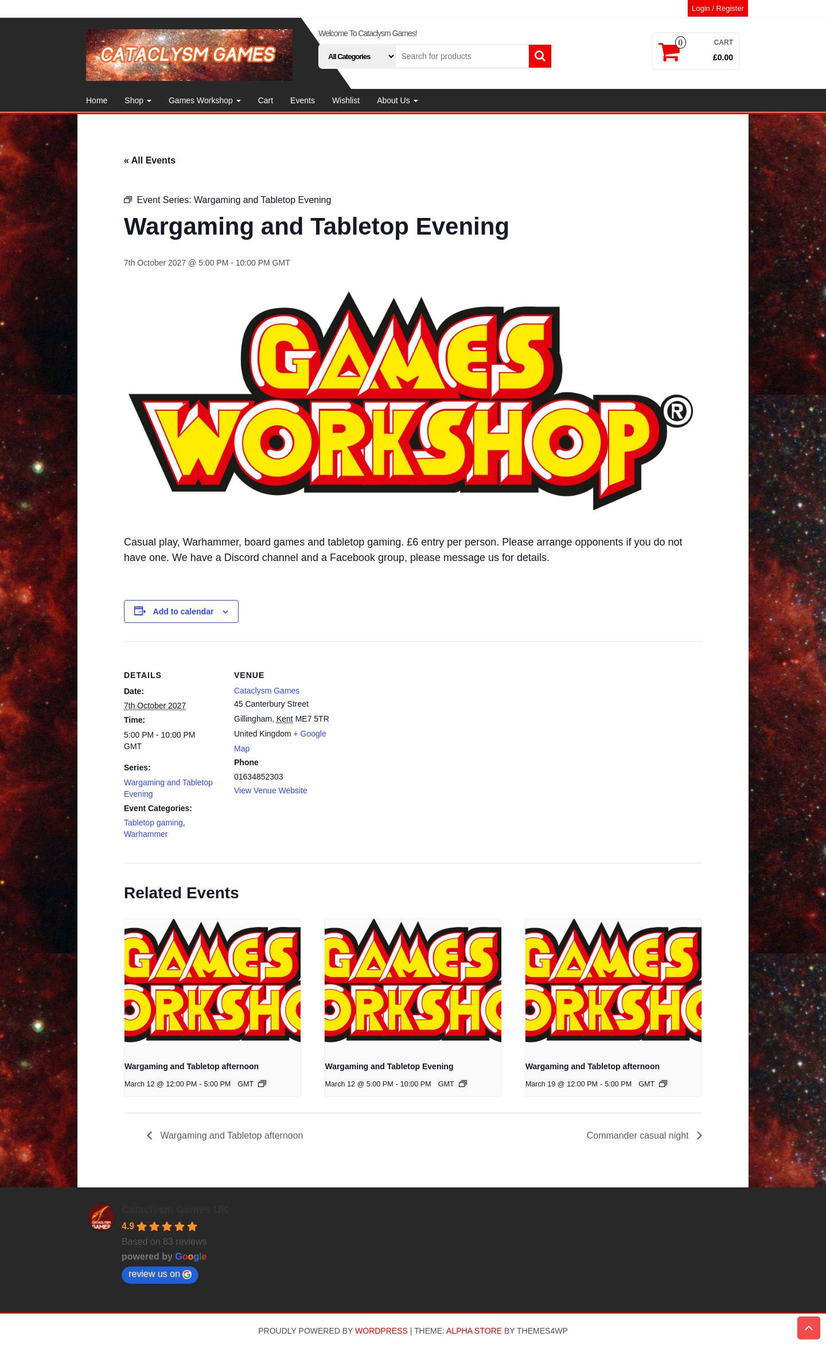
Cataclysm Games (266, 690)
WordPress (381, 1330)
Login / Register (718, 8)
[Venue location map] (404, 720)
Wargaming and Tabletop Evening (389, 1066)
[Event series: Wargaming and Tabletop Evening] (463, 1083)
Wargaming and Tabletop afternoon (191, 1066)
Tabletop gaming (153, 822)
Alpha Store (474, 1330)
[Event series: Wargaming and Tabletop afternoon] (262, 1083)
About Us (397, 100)
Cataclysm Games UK (175, 1209)
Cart (265, 100)
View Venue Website (270, 790)
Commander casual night (639, 1135)
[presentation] (212, 985)
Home (96, 100)
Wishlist (346, 100)
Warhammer (146, 834)
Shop (137, 100)
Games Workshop (205, 100)
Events (302, 100)
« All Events (150, 160)
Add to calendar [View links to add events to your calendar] (183, 611)
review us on (160, 1274)
